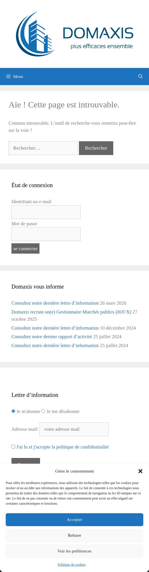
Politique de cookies (72, 565)
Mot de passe (24, 223)
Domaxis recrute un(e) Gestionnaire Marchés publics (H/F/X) (71, 312)
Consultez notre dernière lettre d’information (55, 303)
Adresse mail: (25, 429)
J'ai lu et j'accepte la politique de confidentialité (62, 447)
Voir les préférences (74, 551)
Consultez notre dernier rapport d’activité (51, 336)
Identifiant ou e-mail (31, 201)
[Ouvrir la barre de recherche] (140, 76)
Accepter (74, 519)
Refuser (74, 535)
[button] (140, 471)
